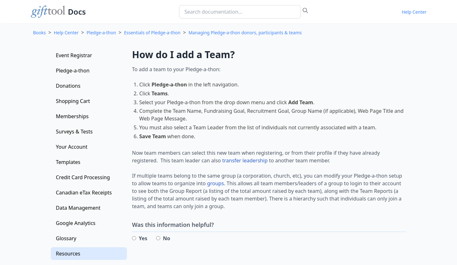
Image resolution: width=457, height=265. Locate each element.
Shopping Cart (73, 101)
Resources (68, 253)
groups (215, 183)
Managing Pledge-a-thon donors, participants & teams (245, 33)
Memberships (72, 116)
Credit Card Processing (83, 177)
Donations (68, 85)
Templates (68, 162)
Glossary (66, 238)
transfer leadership (245, 160)
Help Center (414, 12)
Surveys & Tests (74, 131)
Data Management (78, 207)
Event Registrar (74, 55)
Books (39, 33)
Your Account (71, 146)
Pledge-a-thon (101, 33)
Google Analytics (76, 223)
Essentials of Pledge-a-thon (152, 33)
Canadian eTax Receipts (84, 192)
